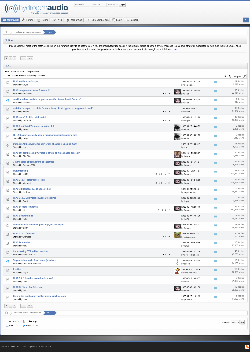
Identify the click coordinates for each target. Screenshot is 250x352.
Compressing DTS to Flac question (30, 251)
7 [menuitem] (168, 174)
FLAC (49, 32)
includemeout (190, 272)
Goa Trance (189, 85)
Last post (237, 76)
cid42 (25, 174)
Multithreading (20, 170)
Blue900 (26, 156)
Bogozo (187, 120)
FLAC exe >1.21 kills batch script (29, 117)
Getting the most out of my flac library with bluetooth (39, 296)
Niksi (25, 299)
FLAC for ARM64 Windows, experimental (33, 126)
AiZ (24, 290)
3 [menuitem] (14, 58)
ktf (24, 210)
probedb (188, 299)
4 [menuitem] (168, 210)
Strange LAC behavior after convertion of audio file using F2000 (45, 144)
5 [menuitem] (168, 183)
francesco (27, 102)
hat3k (25, 219)
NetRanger (28, 192)
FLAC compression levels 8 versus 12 (32, 90)
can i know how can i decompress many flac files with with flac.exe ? (47, 99)
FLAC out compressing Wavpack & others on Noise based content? (46, 153)
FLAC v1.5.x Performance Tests (29, 180)
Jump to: (226, 322)
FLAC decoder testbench (25, 206)
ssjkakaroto (189, 237)
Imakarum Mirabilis (32, 263)
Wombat (27, 183)
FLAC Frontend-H (21, 242)
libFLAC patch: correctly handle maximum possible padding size (45, 135)
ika (24, 147)
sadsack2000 (29, 254)
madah (187, 111)
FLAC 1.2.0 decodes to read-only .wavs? (33, 278)
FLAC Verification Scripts (25, 81)
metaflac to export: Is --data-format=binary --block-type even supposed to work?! (53, 108)
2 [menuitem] (10, 58)
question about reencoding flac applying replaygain (38, 224)
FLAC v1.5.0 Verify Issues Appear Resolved (34, 198)
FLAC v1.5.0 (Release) (24, 233)
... (18, 58)
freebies (17, 269)
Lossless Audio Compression (27, 32)
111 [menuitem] (23, 58)
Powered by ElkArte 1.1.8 (10, 347)
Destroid (27, 120)
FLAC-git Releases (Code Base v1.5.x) (32, 189)
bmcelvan (27, 93)
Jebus (26, 281)
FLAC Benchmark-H (23, 215)
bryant (187, 156)
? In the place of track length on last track (33, 162)
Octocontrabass (191, 255)
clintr (25, 228)
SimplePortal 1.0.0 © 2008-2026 (39, 347)
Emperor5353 (29, 165)
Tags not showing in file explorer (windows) (34, 260)
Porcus (187, 94)
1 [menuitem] (6, 58)
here (175, 49)
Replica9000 (189, 192)
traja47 (26, 272)
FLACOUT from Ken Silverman (28, 287)
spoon (187, 264)
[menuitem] (18, 58)
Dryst (25, 85)
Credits (23, 347)
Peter (25, 129)
